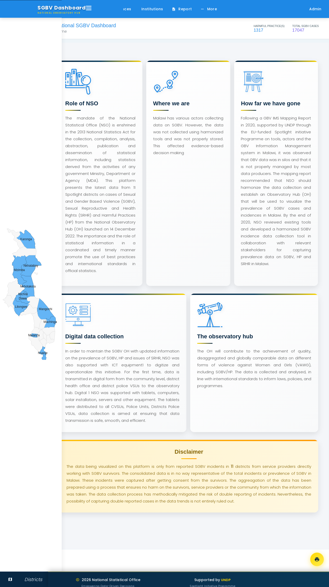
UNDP (239, 579)
